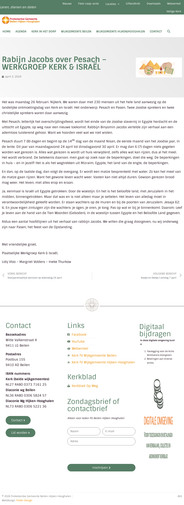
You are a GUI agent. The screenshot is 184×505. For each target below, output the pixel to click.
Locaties (123, 5)
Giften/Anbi (147, 4)
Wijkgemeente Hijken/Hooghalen (120, 36)
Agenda (21, 36)
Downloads (171, 4)
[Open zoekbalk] (168, 35)
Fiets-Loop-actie (95, 4)
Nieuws (70, 4)
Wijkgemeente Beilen (76, 36)
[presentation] (96, 458)
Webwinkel (147, 14)
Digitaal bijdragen (155, 334)
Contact (156, 36)
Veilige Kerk (172, 14)
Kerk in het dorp (43, 36)
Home (6, 36)
